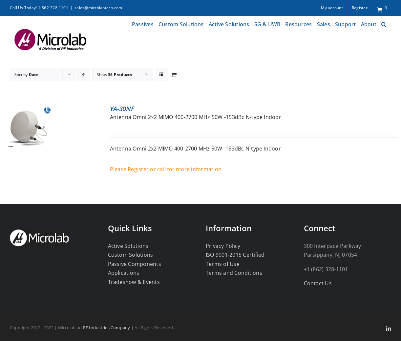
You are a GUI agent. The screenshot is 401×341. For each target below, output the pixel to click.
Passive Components (134, 264)
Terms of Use (223, 264)
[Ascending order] (83, 74)
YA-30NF (122, 108)
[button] (383, 23)
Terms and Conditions (234, 272)
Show (114, 74)
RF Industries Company (106, 328)
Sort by (26, 74)
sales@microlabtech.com (98, 7)
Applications (123, 272)
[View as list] (174, 74)
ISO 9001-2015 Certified (235, 254)
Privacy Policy (223, 246)
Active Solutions (128, 246)
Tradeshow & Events (134, 282)
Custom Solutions (130, 254)
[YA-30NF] (28, 109)
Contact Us (318, 283)
